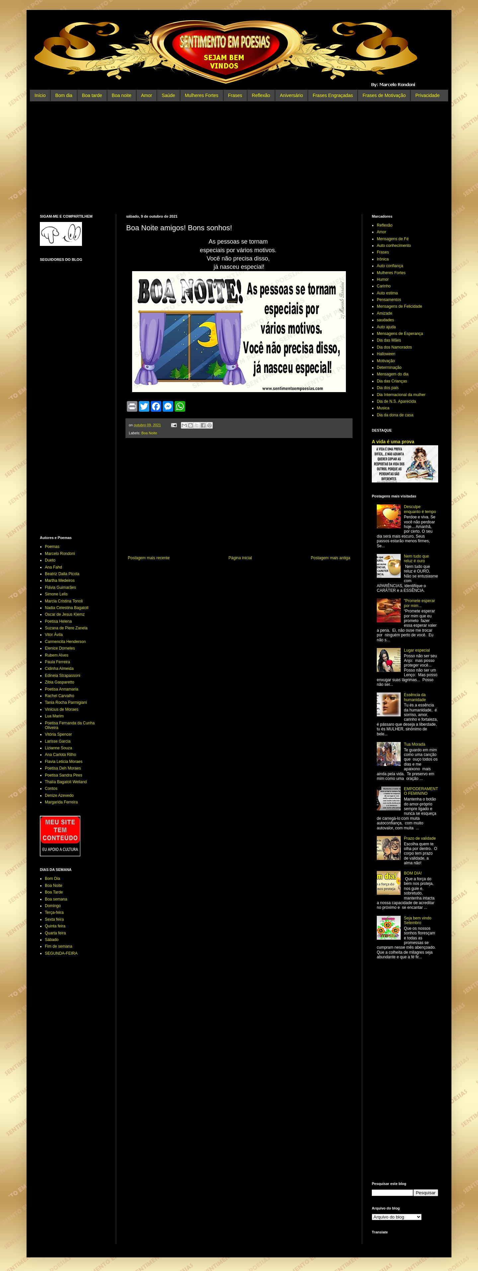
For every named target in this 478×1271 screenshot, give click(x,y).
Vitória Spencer (58, 734)
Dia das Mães (389, 340)
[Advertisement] (239, 157)
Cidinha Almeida (59, 668)
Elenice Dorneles (60, 648)
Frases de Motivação (384, 95)
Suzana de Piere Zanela (66, 628)
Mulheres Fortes (201, 95)
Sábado (51, 939)
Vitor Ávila (54, 634)
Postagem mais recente (149, 558)
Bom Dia (52, 878)
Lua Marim (54, 716)
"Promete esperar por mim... (419, 603)
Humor (383, 279)
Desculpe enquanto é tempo (420, 509)
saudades (385, 320)
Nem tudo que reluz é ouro (416, 558)
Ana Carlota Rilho (60, 754)
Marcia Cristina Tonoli (64, 601)
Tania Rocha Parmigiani (66, 702)
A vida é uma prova (393, 441)
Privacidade (427, 95)
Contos (51, 788)
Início (40, 95)
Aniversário (291, 95)
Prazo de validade (420, 838)
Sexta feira (54, 919)
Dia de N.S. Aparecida (396, 401)
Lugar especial (417, 650)
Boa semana (56, 899)
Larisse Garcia (57, 741)
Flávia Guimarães (60, 587)
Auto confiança (390, 266)
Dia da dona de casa (395, 415)
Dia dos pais (388, 387)
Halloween (386, 354)
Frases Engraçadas (333, 95)
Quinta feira (55, 926)
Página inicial (240, 558)
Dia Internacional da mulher (401, 394)
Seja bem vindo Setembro (418, 920)
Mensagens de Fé (393, 239)
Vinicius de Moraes (61, 709)
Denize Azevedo (59, 795)
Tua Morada (414, 744)
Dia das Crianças (392, 381)
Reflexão (261, 95)
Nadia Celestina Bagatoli (66, 607)
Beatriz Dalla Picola (62, 574)
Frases (235, 95)
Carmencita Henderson (65, 641)
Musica (383, 408)
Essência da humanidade (415, 697)
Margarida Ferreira (61, 802)
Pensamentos (389, 299)
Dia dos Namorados (394, 347)
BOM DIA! (413, 873)
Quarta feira (55, 933)
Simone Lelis (56, 594)
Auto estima (387, 293)
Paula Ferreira (57, 662)
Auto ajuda (386, 327)
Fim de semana (58, 946)
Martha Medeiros (60, 580)
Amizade (384, 313)
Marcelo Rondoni (60, 553)
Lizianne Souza (58, 748)
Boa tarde (92, 95)
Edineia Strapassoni (62, 675)
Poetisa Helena (58, 621)
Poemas (52, 546)
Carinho (384, 286)
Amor (146, 95)
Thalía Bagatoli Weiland (66, 782)
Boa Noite (149, 433)
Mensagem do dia (392, 374)
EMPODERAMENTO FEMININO (421, 791)
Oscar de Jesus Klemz (65, 614)
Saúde (168, 95)
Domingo (53, 905)
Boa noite (121, 95)
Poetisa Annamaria (61, 689)
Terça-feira (54, 912)
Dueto (50, 560)
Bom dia (63, 95)
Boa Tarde (54, 892)
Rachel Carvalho (59, 695)
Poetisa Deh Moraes (63, 768)
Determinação (389, 367)
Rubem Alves (56, 655)
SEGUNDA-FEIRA (61, 953)
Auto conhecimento (394, 245)
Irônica (383, 259)
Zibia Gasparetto (59, 682)
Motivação (386, 361)
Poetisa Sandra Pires (63, 775)
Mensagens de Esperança (400, 333)
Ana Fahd (53, 567)
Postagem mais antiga (330, 558)
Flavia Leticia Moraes (63, 761)
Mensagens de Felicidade (399, 306)
